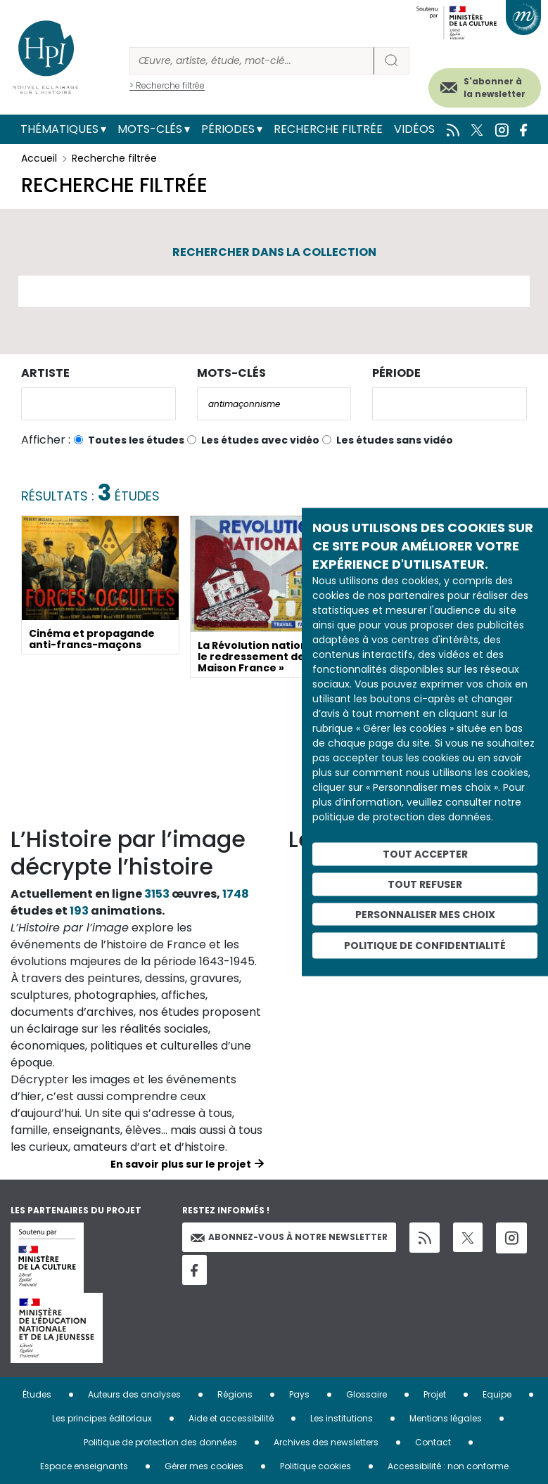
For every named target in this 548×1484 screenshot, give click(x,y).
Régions (235, 1394)
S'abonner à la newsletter (494, 87)
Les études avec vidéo (260, 440)
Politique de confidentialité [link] (425, 945)
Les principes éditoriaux (102, 1418)
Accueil (39, 158)
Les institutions (341, 1418)
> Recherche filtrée (167, 85)
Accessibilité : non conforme (448, 1466)
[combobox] (98, 403)
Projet (434, 1394)
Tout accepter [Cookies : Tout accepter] (425, 854)
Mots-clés (149, 129)
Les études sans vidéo (394, 440)
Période (396, 373)
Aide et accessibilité (231, 1418)
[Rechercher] (251, 61)
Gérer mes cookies (204, 1466)
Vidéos (414, 129)
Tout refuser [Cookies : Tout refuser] (425, 884)
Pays (299, 1394)
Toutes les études (136, 440)
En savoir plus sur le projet (180, 1164)
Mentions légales (445, 1418)
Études (37, 1394)
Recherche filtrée (328, 129)
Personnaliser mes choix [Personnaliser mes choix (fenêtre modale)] (425, 914)
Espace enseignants (84, 1466)
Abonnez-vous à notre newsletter (289, 1237)
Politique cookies (315, 1466)
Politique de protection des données (160, 1442)
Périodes (228, 129)
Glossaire (366, 1394)
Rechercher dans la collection (274, 252)
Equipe (497, 1394)
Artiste (45, 373)
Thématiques (59, 129)
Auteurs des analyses (134, 1394)
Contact (433, 1442)
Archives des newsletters (326, 1442)
